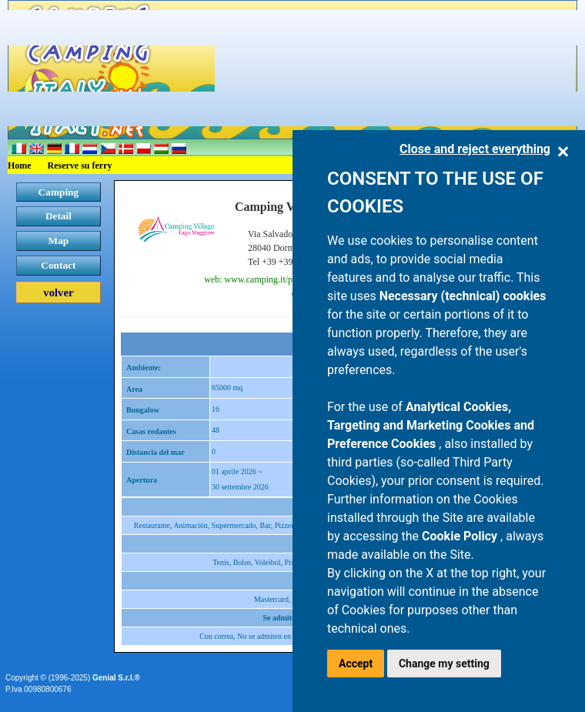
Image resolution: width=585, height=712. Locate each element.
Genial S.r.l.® (116, 678)
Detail (58, 216)
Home (20, 165)
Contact (58, 265)
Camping (58, 192)
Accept (356, 663)
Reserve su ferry (80, 165)
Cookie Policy (461, 536)
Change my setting (444, 663)
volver (58, 292)
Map (58, 240)
